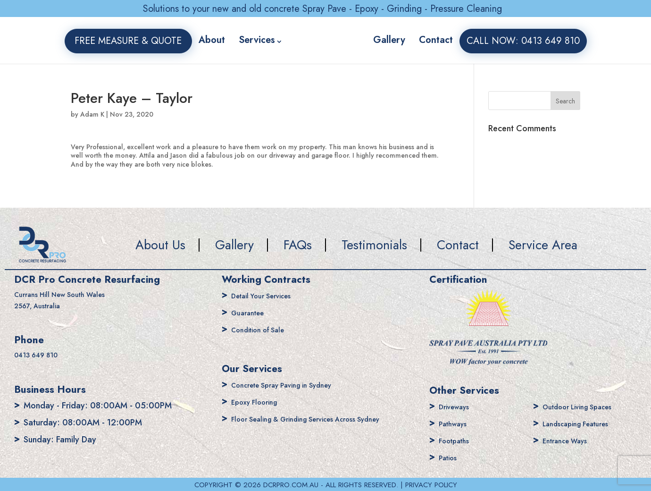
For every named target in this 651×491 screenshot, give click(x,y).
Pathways (456, 423)
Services (245, 40)
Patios (450, 457)
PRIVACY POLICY (431, 485)
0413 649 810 (41, 356)
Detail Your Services (268, 295)
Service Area (543, 245)
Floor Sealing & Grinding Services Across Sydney (323, 419)
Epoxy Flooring (259, 402)
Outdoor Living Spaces (585, 406)
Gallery (400, 40)
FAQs (298, 245)
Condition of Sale (264, 329)
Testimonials (374, 245)
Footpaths (457, 440)
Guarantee (251, 312)
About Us (160, 245)
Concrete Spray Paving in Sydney (293, 385)
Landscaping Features (583, 423)
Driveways (458, 406)
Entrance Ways (570, 440)
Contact (447, 40)
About (200, 40)
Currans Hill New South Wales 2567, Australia (69, 300)
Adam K (92, 114)
